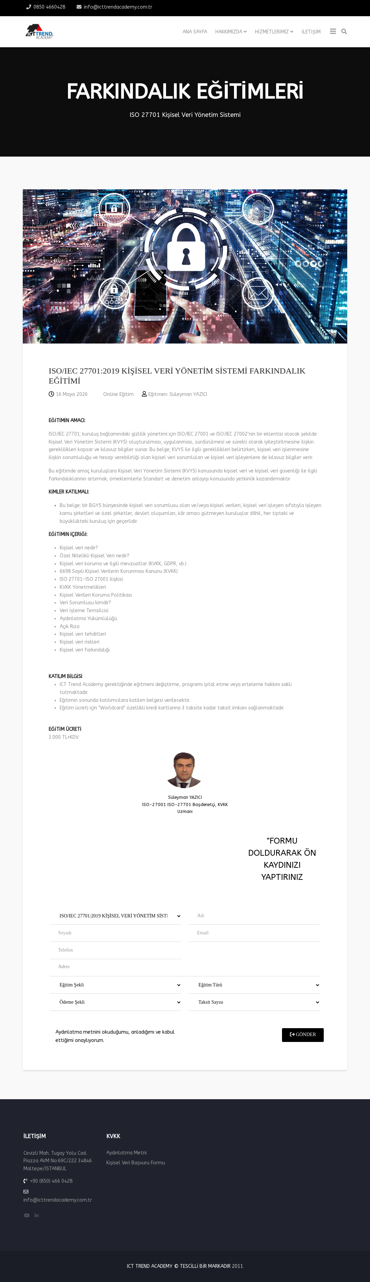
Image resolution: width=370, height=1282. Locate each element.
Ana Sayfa (195, 32)
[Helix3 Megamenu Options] (333, 31)
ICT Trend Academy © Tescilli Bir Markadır (179, 1266)
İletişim (311, 32)
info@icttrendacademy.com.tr (118, 7)
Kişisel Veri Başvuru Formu (135, 1163)
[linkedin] (37, 1216)
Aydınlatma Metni (126, 1153)
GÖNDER (303, 1134)
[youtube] (27, 1216)
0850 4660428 (49, 7)
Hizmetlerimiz (272, 32)
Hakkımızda (228, 32)
